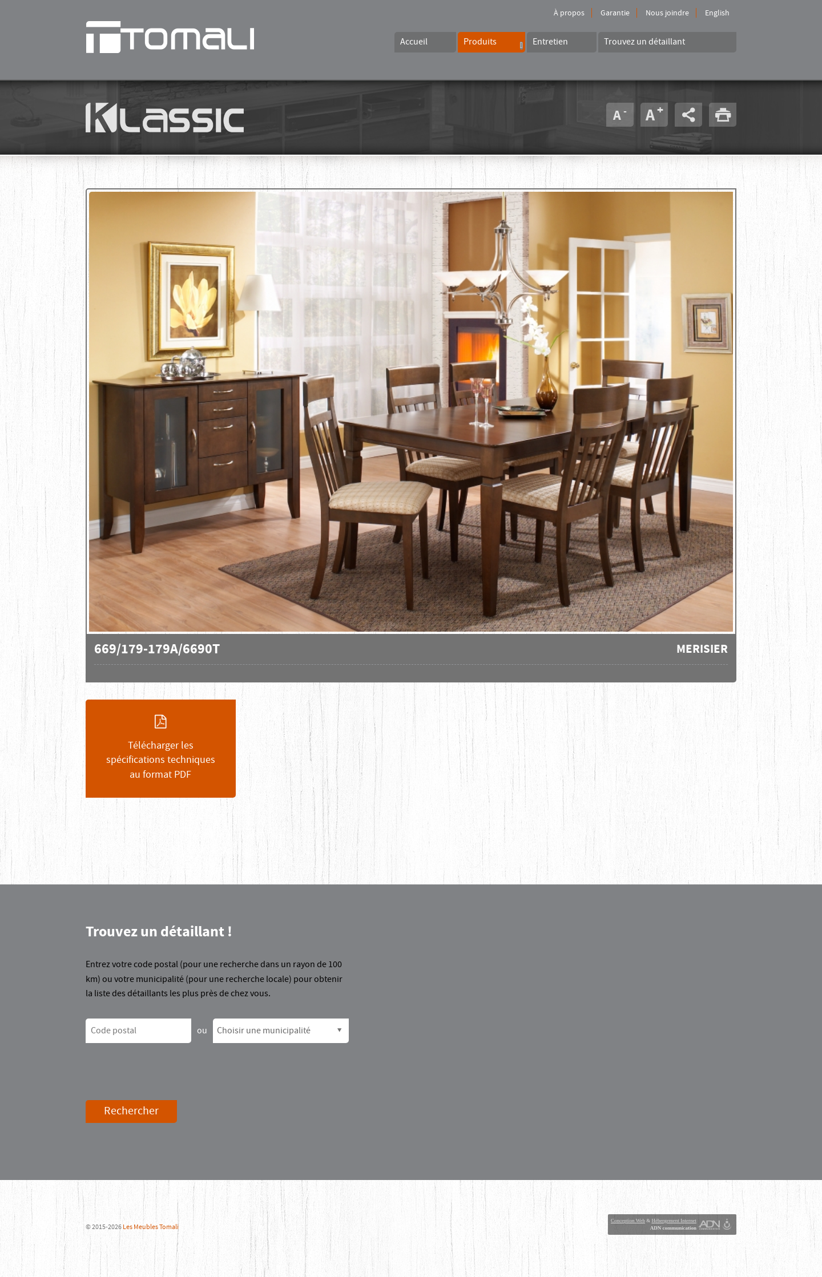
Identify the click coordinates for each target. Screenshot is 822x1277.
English (717, 13)
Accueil (414, 41)
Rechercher (131, 1111)
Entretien (550, 41)
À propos (569, 13)
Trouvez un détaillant (644, 41)
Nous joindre (667, 13)
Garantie (615, 13)
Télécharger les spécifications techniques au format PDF (160, 748)
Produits (493, 43)
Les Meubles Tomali (151, 1227)
